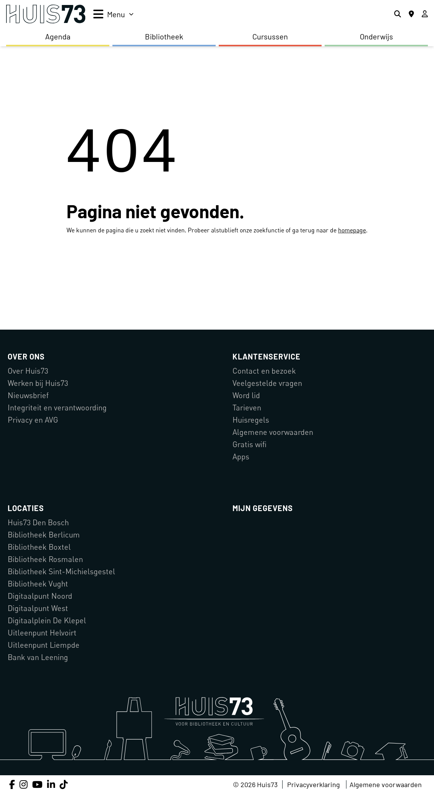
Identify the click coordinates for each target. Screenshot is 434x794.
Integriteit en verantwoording (57, 407)
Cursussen (270, 36)
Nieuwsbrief (28, 395)
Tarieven (246, 407)
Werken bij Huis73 (38, 383)
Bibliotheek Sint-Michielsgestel (61, 571)
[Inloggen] (425, 14)
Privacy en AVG (33, 420)
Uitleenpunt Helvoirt (42, 632)
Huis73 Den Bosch (38, 522)
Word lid (246, 395)
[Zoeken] (397, 14)
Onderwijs (376, 36)
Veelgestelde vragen (267, 383)
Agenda (57, 36)
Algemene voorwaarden (272, 432)
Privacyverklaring (313, 784)
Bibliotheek (164, 36)
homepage (352, 230)
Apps (240, 456)
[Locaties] (411, 14)
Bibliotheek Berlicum (44, 534)
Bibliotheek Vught (38, 583)
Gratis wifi (249, 444)
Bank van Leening (38, 657)
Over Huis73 (28, 371)
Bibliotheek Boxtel (39, 547)
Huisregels (250, 420)
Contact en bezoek (264, 371)
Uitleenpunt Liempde (44, 645)
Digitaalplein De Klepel (47, 620)
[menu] (113, 14)
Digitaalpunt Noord (40, 596)
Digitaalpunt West (38, 608)
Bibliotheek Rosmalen (45, 559)
